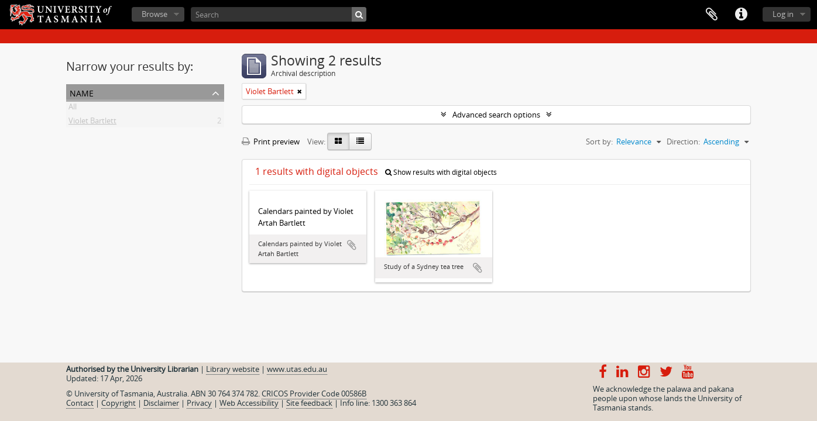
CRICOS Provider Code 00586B (314, 393)
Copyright (118, 403)
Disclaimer (161, 403)
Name (82, 92)
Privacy (199, 403)
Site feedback (309, 403)
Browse (154, 14)
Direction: (683, 141)
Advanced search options (496, 114)
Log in (783, 14)
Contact (80, 403)
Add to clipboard (352, 245)
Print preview (271, 141)
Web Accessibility (249, 403)
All (72, 108)
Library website (232, 369)
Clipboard (711, 14)
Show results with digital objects (441, 172)
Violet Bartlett (92, 123)
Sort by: (599, 141)
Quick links (741, 14)
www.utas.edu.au (297, 369)
